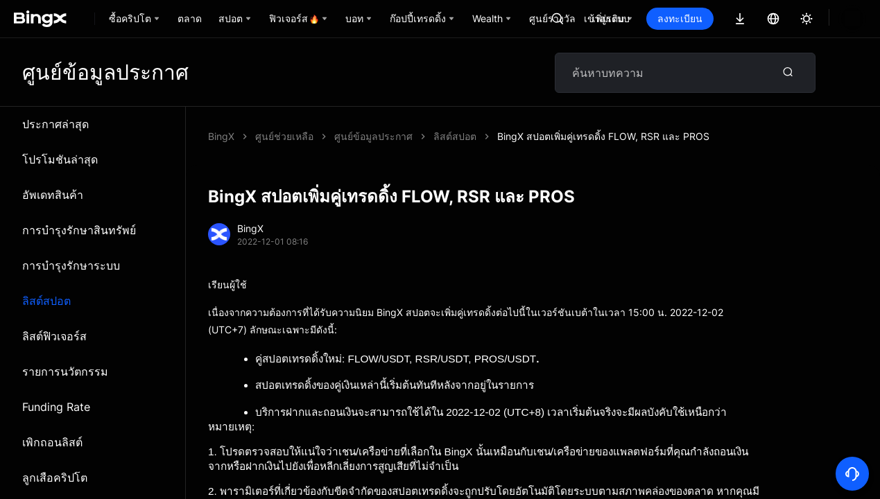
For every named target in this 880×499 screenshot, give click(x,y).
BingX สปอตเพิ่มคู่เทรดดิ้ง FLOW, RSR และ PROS (440, 136)
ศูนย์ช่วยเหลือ (284, 136)
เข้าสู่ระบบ (654, 18)
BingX (221, 136)
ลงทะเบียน (727, 18)
